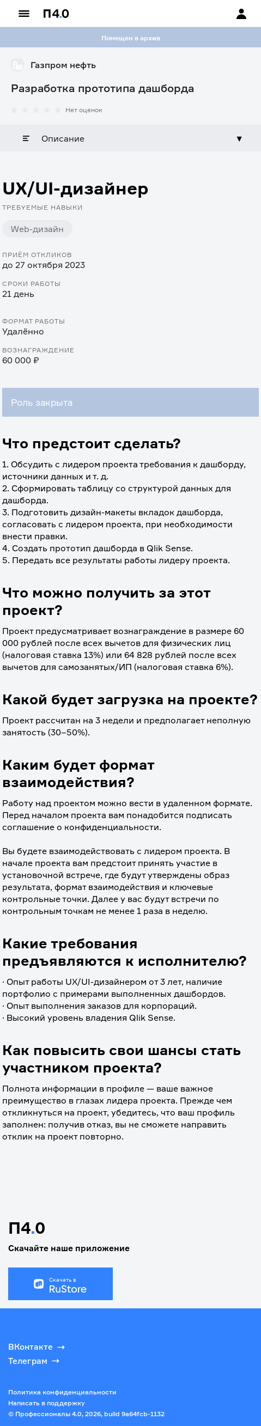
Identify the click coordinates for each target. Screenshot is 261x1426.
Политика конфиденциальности (62, 1392)
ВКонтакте (37, 1347)
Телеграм (35, 1360)
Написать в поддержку (46, 1403)
